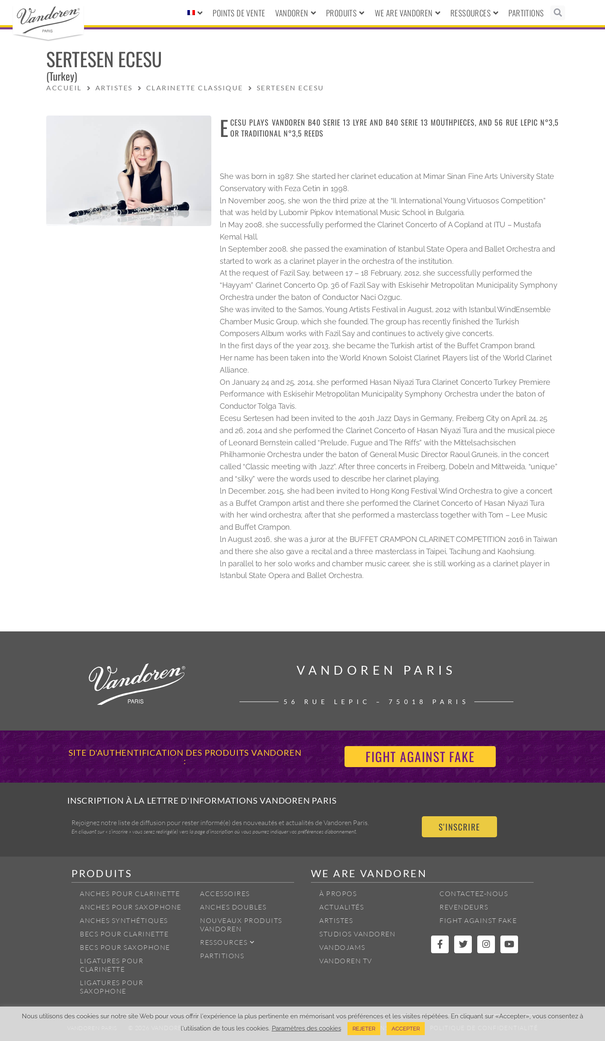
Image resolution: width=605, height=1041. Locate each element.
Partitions (526, 12)
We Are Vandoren (407, 13)
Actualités (341, 907)
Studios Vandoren (357, 934)
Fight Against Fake (478, 920)
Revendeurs (463, 907)
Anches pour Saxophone (131, 907)
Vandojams (342, 947)
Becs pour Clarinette (124, 934)
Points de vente (239, 12)
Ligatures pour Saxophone (111, 986)
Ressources (474, 13)
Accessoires (225, 893)
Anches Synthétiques (124, 920)
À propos (338, 893)
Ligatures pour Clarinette (111, 965)
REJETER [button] (363, 1028)
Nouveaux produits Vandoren (241, 924)
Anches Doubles (233, 907)
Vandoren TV (345, 961)
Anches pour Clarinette (130, 893)
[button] (557, 12)
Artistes (336, 920)
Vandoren (295, 13)
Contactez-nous (473, 893)
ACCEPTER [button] (406, 1028)
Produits (345, 13)
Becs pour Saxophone (125, 947)
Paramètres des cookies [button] (306, 1028)
